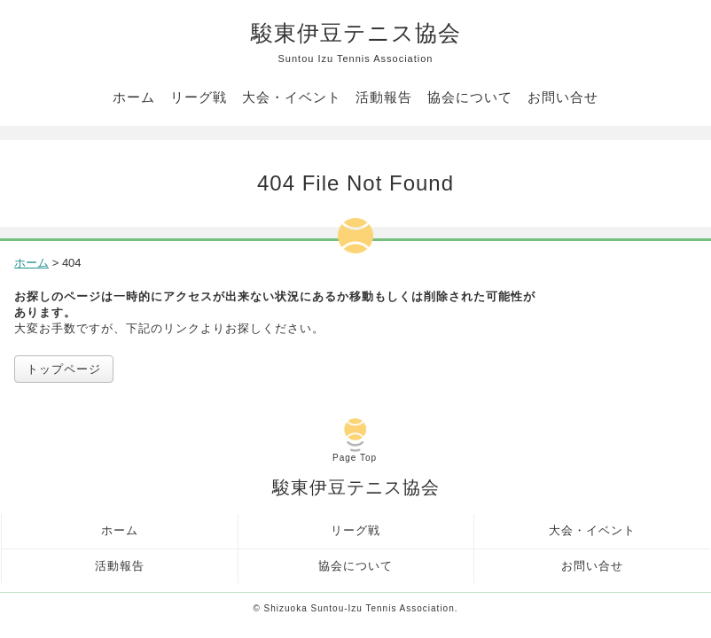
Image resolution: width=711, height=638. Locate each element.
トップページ (64, 369)
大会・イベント (291, 97)
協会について (469, 97)
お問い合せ (562, 97)
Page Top (354, 458)
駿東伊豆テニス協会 (356, 43)
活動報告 (384, 97)
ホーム (134, 97)
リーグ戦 (198, 97)
